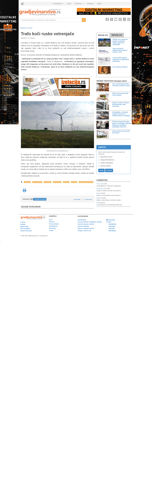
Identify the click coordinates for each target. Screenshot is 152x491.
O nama (22, 222)
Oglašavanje (24, 226)
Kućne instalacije (83, 226)
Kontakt (23, 224)
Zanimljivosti (53, 226)
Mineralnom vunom (106, 157)
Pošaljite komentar (40, 199)
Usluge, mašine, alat (84, 230)
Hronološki (77, 199)
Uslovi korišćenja (26, 231)
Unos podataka (25, 228)
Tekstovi (52, 222)
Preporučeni (88, 199)
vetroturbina (57, 182)
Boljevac (66, 182)
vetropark (27, 182)
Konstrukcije (82, 220)
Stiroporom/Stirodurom (107, 160)
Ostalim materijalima (107, 163)
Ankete (51, 230)
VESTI (69, 3)
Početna (23, 28)
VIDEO (99, 3)
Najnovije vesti (103, 35)
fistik (97, 193)
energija (74, 182)
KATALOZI (90, 3)
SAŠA (98, 198)
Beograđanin (100, 188)
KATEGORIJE (58, 4)
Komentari (102, 180)
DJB (97, 202)
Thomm (98, 183)
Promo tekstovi (54, 224)
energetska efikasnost (86, 182)
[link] (46, 12)
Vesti (30, 28)
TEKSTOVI (79, 4)
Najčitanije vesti (117, 35)
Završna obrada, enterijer (86, 224)
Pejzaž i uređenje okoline (86, 228)
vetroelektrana (37, 182)
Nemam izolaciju (106, 166)
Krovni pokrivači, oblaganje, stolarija (90, 222)
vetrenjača (47, 182)
